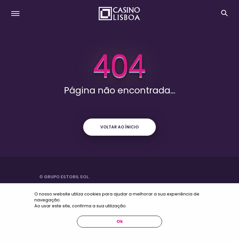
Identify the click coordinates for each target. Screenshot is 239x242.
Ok (120, 221)
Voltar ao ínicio (119, 127)
